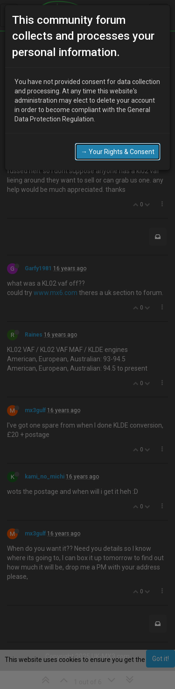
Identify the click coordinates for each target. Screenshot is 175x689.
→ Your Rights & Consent (117, 138)
